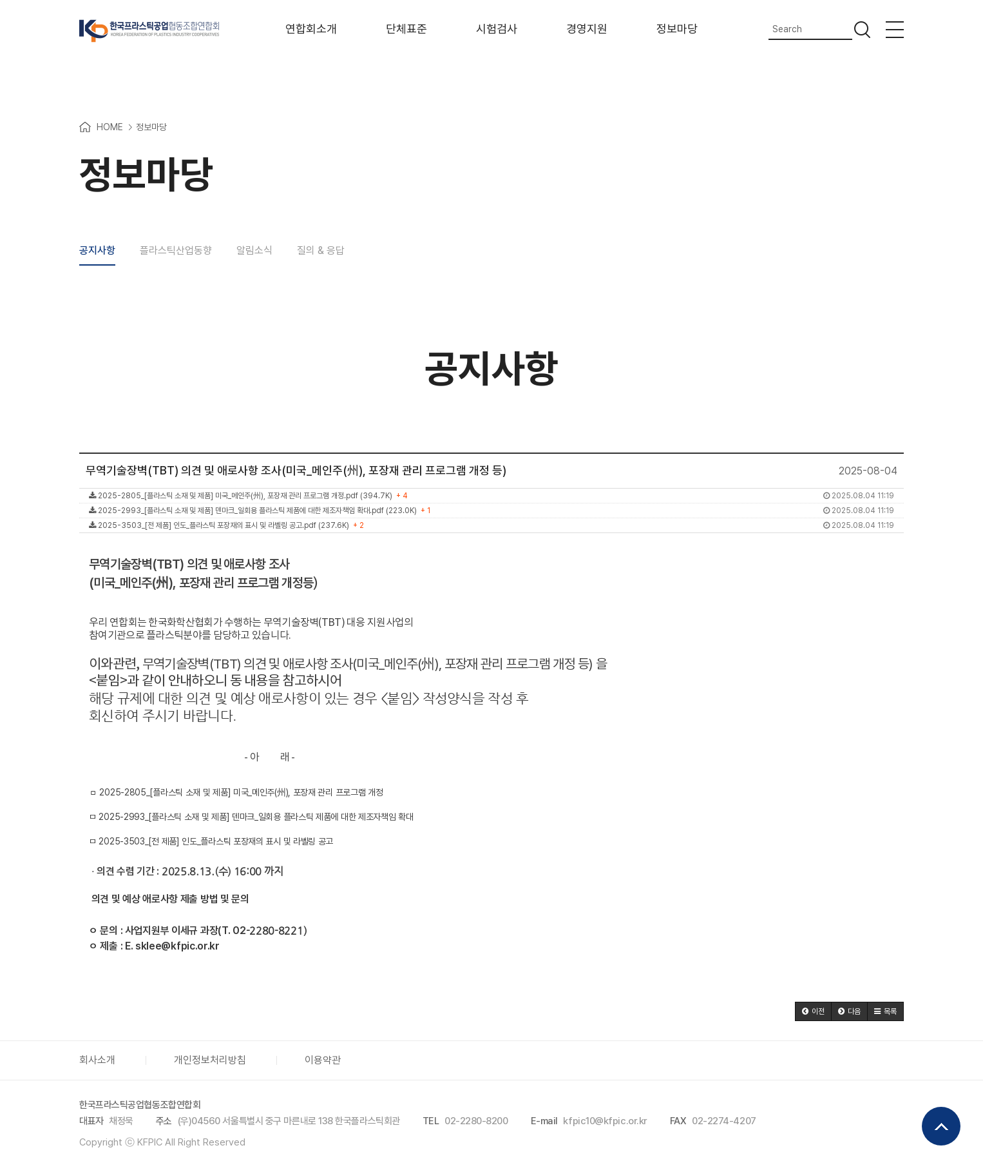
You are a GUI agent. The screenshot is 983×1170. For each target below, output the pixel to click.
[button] (813, 1011)
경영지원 (586, 28)
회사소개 (97, 1060)
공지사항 (97, 251)
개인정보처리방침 (210, 1060)
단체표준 (406, 28)
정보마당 (677, 28)
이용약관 (323, 1060)
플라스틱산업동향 (176, 251)
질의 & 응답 (321, 251)
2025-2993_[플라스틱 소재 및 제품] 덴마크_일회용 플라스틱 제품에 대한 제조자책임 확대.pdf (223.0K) (491, 510)
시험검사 (496, 28)
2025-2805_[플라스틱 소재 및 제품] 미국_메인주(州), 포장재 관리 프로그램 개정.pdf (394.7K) (491, 495)
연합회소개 (311, 28)
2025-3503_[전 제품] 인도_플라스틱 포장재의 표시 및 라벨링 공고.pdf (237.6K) (491, 525)
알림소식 (254, 251)
